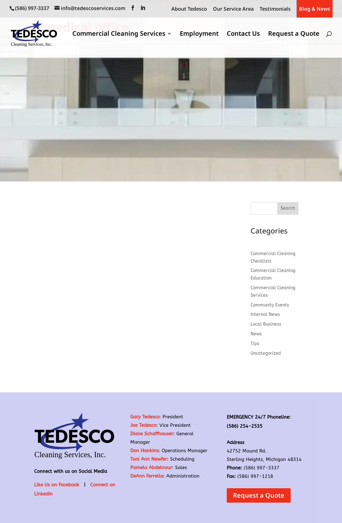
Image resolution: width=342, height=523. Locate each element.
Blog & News (314, 8)
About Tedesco (189, 9)
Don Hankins (144, 450)
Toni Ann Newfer (148, 459)
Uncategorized (266, 353)
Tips (255, 343)
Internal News (265, 314)
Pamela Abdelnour (151, 467)
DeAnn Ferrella (146, 476)
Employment (199, 34)
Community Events (270, 305)
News (256, 334)
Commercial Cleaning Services (118, 34)
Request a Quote (293, 34)
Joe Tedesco (143, 425)
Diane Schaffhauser (151, 434)
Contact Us (243, 34)
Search (288, 208)
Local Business (266, 324)
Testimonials (275, 9)
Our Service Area (233, 9)
